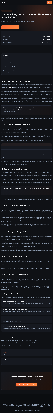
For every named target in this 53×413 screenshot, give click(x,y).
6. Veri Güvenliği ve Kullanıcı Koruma (9, 68)
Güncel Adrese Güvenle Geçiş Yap (10, 27)
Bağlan (49, 2)
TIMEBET (3, 2)
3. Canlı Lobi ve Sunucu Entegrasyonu (9, 62)
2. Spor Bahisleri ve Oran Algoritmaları (9, 60)
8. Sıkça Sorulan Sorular (7, 72)
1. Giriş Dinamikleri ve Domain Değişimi (9, 58)
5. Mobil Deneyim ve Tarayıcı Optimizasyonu (10, 66)
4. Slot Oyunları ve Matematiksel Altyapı (9, 64)
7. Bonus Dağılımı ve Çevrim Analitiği (9, 70)
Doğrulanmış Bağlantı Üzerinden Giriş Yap (26, 384)
